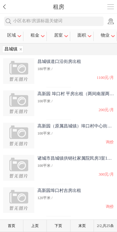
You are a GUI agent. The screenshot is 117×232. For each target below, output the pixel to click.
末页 (82, 226)
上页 (35, 226)
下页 (58, 226)
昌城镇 (10, 49)
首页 (11, 226)
